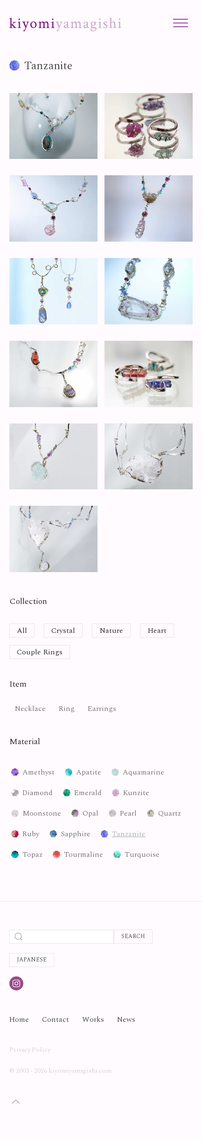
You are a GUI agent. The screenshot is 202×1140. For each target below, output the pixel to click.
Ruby (30, 833)
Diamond (37, 792)
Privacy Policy (29, 1049)
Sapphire (76, 833)
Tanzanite (129, 833)
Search (133, 936)
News (126, 1019)
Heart (157, 630)
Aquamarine (143, 772)
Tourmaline (83, 854)
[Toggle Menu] (180, 23)
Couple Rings (40, 652)
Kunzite (136, 792)
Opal (90, 813)
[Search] (61, 937)
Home (19, 1019)
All (22, 630)
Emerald (88, 792)
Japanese (32, 959)
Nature (111, 630)
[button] (15, 1101)
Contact (55, 1019)
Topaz (32, 854)
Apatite (88, 772)
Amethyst (38, 772)
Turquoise (142, 854)
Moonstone (41, 813)
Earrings (102, 708)
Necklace (30, 708)
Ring (67, 708)
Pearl (128, 813)
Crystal (63, 630)
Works (93, 1019)
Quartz (169, 813)
